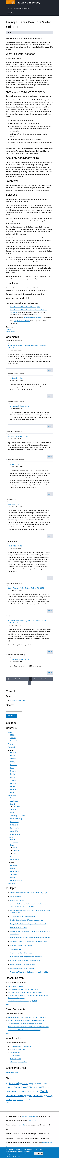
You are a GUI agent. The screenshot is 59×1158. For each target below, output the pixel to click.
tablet (14, 1100)
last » (29, 683)
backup (30, 1084)
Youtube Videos (15, 1052)
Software (13, 809)
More (7, 1102)
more (7, 1005)
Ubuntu (28, 1099)
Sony (49, 1095)
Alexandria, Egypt (15, 896)
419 (7, 1084)
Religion (13, 789)
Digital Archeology (16, 819)
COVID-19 (30, 1087)
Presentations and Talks (17, 700)
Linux (12, 798)
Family (10, 732)
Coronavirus (19, 1087)
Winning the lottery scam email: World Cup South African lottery (28, 1027)
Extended (13, 741)
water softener (15, 464)
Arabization (14, 801)
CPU (36, 1087)
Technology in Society (17, 816)
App (20, 1084)
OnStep (10, 1095)
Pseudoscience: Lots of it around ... (21, 953)
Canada (8, 329)
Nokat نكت (11, 747)
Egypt (12, 845)
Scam (45, 1096)
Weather (15, 842)
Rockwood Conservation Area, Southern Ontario (25, 960)
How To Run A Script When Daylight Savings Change (25, 992)
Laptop (37, 1091)
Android (14, 1083)
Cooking (13, 752)
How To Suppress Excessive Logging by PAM (22, 1001)
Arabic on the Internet (17, 900)
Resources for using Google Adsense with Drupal (26, 957)
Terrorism (13, 780)
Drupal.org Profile (15, 1059)
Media (12, 768)
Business (13, 783)
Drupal (12, 804)
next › (51, 679)
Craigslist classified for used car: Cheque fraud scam (25, 1023)
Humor (12, 777)
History (12, 762)
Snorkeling (13, 874)
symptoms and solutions (22, 321)
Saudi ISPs (14, 831)
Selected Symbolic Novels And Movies (22, 964)
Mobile (44, 1091)
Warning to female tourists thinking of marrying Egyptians (26, 1020)
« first (8, 679)
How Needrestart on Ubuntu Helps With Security (23, 989)
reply (50, 370)
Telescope (20, 1100)
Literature (13, 771)
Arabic (25, 1083)
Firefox (8, 1091)
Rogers (32, 1095)
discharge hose (13, 504)
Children (13, 792)
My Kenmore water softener (18, 436)
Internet (12, 812)
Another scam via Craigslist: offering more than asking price (27, 1017)
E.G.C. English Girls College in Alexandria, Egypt (25, 916)
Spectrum (9, 1100)
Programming (14, 828)
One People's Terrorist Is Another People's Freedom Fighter (29, 941)
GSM (13, 1092)
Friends (10, 744)
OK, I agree (39, 1149)
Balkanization (38, 1084)
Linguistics (13, 765)
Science (13, 758)
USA (11, 856)
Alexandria (16, 850)
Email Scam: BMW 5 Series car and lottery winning (24, 1030)
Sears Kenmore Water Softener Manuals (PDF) (25, 307)
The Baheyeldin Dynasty (29, 1116)
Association (16, 806)
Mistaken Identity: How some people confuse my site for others (30, 937)
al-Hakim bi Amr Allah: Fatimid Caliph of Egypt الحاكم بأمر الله (29, 892)
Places (10, 837)
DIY (40, 1087)
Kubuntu (31, 1092)
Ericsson (45, 1087)
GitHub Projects (15, 1055)
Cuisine (15, 847)
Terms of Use (33, 1120)
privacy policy (21, 1125)
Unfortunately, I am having (19, 406)
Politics (12, 774)
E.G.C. (15, 853)
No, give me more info (13, 1156)
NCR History (14, 822)
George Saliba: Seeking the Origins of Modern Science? (28, 924)
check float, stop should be (19, 659)
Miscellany (11, 883)
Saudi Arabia (14, 859)
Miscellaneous (15, 834)
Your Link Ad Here (12, 1072)
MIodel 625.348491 (15, 546)
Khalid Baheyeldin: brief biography (21, 1046)
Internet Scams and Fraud (18, 928)
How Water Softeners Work (32, 318)
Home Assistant (21, 1092)
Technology (12, 795)
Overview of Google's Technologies (21, 945)
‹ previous (12, 679)
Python (26, 1096)
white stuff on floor (16, 378)
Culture (12, 755)
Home (10, 32)
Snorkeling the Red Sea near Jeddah (22, 968)
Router (39, 1095)
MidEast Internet (15, 825)
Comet (45, 1084)
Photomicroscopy (16, 880)
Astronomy (13, 865)
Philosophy (13, 786)
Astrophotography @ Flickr (18, 1062)
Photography (14, 871)
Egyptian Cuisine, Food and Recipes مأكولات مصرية (26, 920)
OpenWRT (19, 1095)
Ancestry (13, 738)
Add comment (10, 331)
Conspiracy (9, 1087)
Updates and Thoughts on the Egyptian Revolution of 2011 (29, 972)
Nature (12, 877)
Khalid (12, 735)
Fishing (12, 868)
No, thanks (39, 1153)
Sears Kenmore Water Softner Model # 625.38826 (26, 588)
